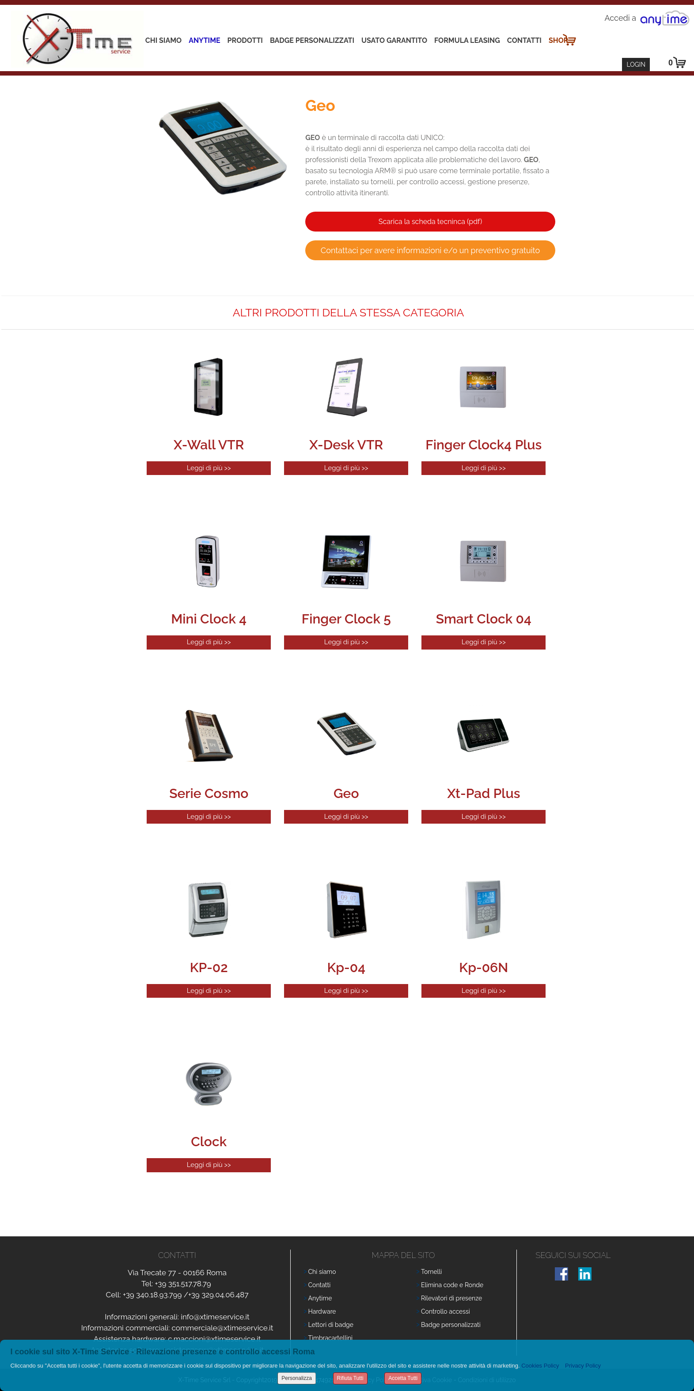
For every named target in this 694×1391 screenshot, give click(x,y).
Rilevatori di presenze (451, 1298)
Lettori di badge (330, 1324)
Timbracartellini (330, 1338)
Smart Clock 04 (483, 619)
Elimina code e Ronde (452, 1284)
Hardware (322, 1311)
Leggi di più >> (209, 468)
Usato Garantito (394, 40)
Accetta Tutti (402, 1378)
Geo (346, 793)
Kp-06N (483, 967)
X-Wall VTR (209, 444)
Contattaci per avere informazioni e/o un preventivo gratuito (430, 250)
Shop (558, 40)
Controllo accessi (445, 1311)
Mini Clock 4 (209, 619)
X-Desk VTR (346, 444)
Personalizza (296, 1378)
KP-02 (209, 967)
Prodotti (245, 40)
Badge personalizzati (451, 1324)
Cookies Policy (540, 1365)
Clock (209, 1141)
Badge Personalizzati (312, 40)
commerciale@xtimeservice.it (222, 1327)
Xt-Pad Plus (483, 793)
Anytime (204, 40)
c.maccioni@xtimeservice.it (214, 1338)
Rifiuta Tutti (350, 1378)
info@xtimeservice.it (215, 1316)
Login (635, 64)
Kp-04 (346, 967)
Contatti (524, 40)
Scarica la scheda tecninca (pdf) (430, 221)
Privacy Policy (583, 1365)
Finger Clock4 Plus (483, 444)
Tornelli (431, 1271)
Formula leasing (467, 40)
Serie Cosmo (208, 793)
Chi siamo (163, 40)
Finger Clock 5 (346, 619)
